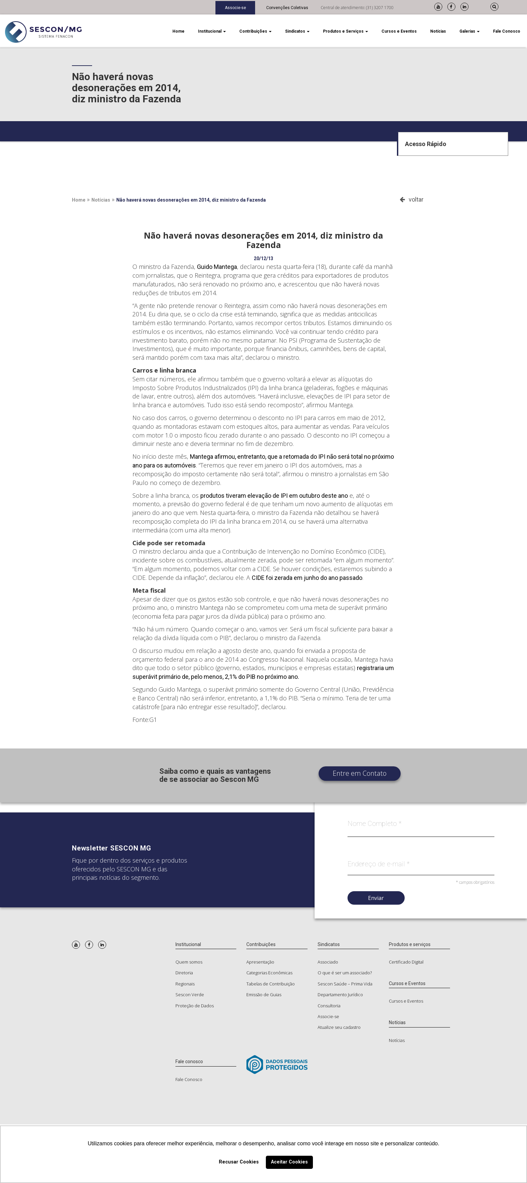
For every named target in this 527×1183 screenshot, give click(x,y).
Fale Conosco (506, 31)
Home (178, 31)
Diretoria (184, 973)
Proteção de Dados (194, 1006)
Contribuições (255, 31)
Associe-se (235, 7)
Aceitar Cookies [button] (289, 1162)
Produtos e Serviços (345, 31)
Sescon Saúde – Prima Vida (345, 984)
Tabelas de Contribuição (270, 984)
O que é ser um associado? (345, 973)
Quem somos (188, 962)
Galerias (469, 31)
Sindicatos (297, 31)
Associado (328, 962)
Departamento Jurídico (340, 994)
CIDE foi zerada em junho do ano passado (307, 577)
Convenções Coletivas (287, 7)
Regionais (185, 984)
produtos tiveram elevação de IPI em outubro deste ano (274, 495)
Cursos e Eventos (399, 31)
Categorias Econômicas (269, 973)
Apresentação (260, 962)
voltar (411, 199)
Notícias (438, 31)
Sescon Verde (189, 994)
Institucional (212, 31)
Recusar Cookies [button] (239, 1162)
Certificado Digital (406, 962)
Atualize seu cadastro (339, 1027)
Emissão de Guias (263, 994)
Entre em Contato (360, 773)
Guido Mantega (217, 266)
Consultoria (329, 1006)
